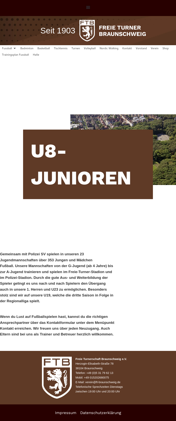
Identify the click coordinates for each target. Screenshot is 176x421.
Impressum (65, 412)
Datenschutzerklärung (100, 412)
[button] (88, 7)
